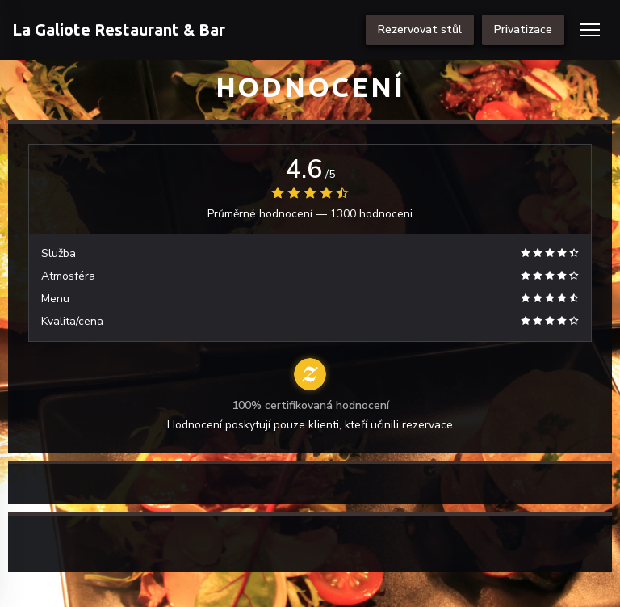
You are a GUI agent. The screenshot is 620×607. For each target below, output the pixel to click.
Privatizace (523, 29)
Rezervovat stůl (420, 29)
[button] (590, 30)
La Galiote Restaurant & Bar (118, 29)
